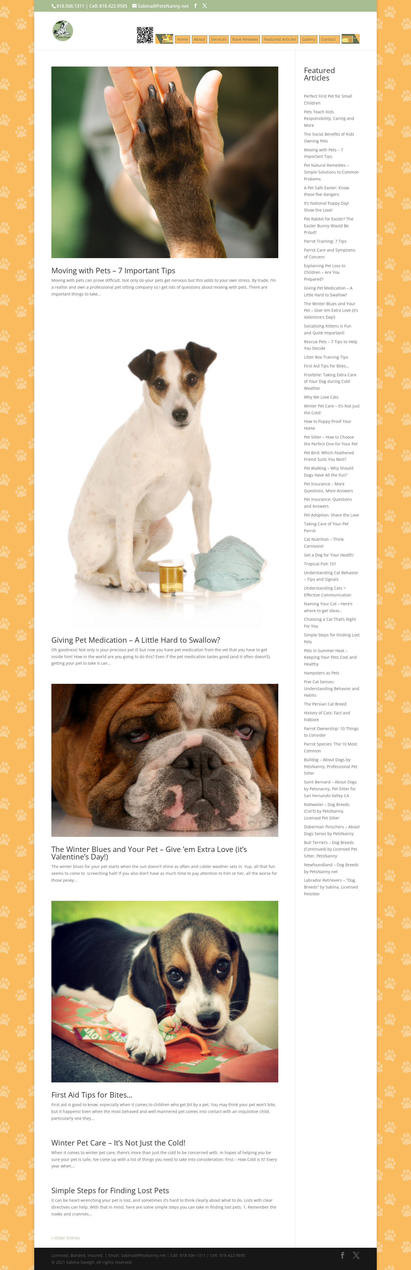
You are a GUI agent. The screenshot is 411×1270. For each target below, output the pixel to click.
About (199, 39)
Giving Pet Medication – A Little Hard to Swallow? (135, 640)
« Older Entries (65, 1238)
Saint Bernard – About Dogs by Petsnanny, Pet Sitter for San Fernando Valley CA (330, 788)
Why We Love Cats (321, 397)
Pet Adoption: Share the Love (331, 515)
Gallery (308, 39)
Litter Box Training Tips (326, 357)
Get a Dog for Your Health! (329, 555)
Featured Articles (280, 39)
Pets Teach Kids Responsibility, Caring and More (329, 118)
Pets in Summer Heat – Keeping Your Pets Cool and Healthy (330, 657)
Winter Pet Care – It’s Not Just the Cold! (118, 1143)
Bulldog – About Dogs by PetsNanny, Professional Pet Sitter (330, 766)
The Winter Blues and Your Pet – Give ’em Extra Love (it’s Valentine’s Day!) (149, 853)
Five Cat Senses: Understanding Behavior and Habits (331, 688)
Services (219, 39)
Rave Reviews (245, 39)
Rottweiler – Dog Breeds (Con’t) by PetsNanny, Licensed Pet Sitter (327, 811)
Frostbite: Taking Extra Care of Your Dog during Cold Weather (330, 381)
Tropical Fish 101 (320, 563)
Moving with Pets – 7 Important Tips (113, 270)
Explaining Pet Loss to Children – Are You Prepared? (324, 272)
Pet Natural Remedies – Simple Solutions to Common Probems (331, 172)
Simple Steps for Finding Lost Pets (110, 1190)
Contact (329, 39)
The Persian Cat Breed (325, 704)
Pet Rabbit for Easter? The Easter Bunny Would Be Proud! (328, 225)
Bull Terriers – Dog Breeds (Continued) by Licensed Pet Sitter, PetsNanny (330, 849)
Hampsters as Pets (321, 673)
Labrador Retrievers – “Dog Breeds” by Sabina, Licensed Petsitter (331, 887)
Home (182, 39)
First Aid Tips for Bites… (91, 1095)
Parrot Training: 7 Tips (325, 241)
